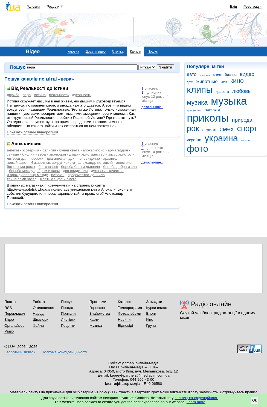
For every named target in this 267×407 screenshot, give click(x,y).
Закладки (154, 302)
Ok (254, 400)
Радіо (9, 331)
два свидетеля (75, 171)
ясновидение (89, 158)
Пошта (10, 302)
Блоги (151, 313)
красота (222, 92)
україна (194, 139)
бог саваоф (48, 167)
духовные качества (107, 171)
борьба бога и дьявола (80, 167)
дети (190, 82)
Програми (97, 302)
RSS (8, 308)
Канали (135, 51)
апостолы (124, 162)
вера (27, 95)
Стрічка (117, 51)
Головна (33, 6)
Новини (124, 319)
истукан (57, 175)
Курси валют (156, 308)
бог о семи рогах (21, 167)
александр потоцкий (95, 162)
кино (237, 80)
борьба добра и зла (120, 167)
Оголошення (43, 308)
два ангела (56, 158)
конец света (69, 150)
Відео (9, 319)
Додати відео (96, 51)
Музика (95, 325)
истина (40, 95)
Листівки (68, 319)
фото (197, 149)
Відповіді (125, 325)
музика (197, 102)
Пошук (152, 51)
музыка (229, 101)
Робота (39, 302)
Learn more (196, 402)
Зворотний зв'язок (19, 352)
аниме (217, 74)
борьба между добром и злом (34, 171)
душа (73, 154)
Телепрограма (130, 308)
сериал (209, 129)
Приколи (68, 313)
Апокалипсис (26, 144)
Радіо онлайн (211, 304)
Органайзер (14, 325)
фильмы (245, 140)
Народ (38, 313)
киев (224, 82)
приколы (208, 118)
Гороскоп (97, 308)
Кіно (149, 319)
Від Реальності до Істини (39, 88)
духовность (81, 95)
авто (191, 74)
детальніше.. (152, 107)
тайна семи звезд (21, 179)
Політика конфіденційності (64, 352)
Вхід (233, 6)
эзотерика (30, 150)
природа (242, 120)
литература (16, 158)
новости (212, 109)
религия (49, 150)
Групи (151, 325)
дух (71, 158)
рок (193, 128)
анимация (205, 75)
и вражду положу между (27, 175)
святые (13, 154)
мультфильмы (194, 110)
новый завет (17, 162)
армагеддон (118, 150)
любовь (241, 91)
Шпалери (40, 319)
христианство (93, 154)
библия (28, 154)
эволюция (57, 154)
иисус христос (120, 154)
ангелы (13, 150)
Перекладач (14, 313)
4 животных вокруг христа (53, 162)
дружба (13, 95)
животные (207, 81)
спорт (247, 128)
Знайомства (99, 313)
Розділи (53, 6)
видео (247, 74)
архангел (110, 158)
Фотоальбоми (129, 313)
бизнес (231, 75)
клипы (200, 90)
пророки (36, 158)
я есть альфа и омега (58, 179)
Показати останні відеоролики (32, 132)
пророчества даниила (86, 175)
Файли (38, 325)
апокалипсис (93, 150)
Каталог (124, 302)
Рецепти (68, 325)
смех (226, 129)
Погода (67, 308)
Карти (94, 319)
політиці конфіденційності (196, 398)
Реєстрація (252, 6)
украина (221, 138)
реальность (59, 95)
